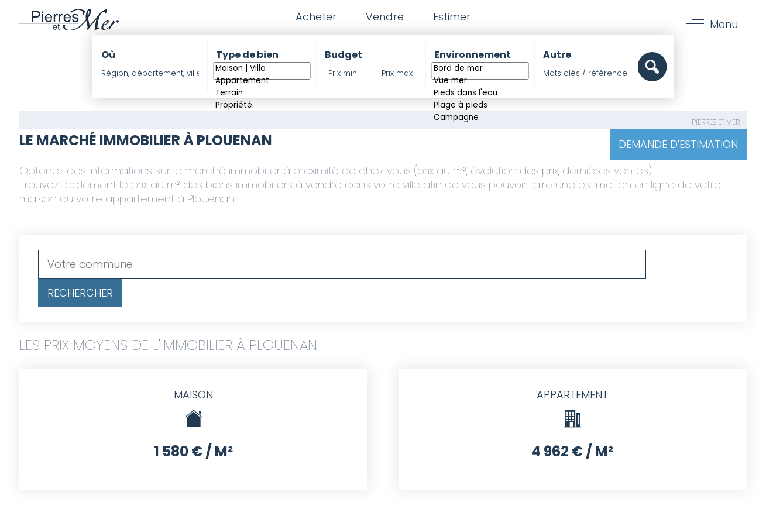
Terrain (262, 93)
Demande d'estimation (678, 144)
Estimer (451, 16)
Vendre (385, 16)
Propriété (262, 105)
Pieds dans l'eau (480, 93)
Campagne (480, 118)
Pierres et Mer (716, 122)
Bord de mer (480, 69)
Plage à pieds (480, 105)
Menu (724, 24)
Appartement (262, 81)
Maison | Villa (262, 69)
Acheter (316, 16)
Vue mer (480, 81)
